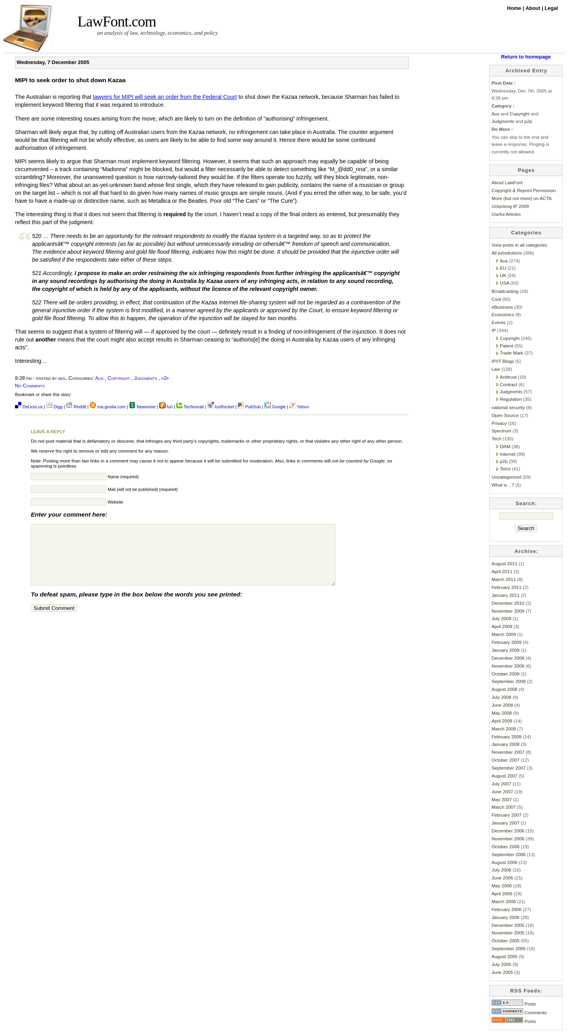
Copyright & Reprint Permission (524, 190)
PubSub (248, 406)
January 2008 (506, 744)
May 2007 (502, 799)
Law (496, 369)
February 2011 (507, 587)
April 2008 (502, 720)
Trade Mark (511, 352)
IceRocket (221, 406)
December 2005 (508, 925)
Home (515, 8)
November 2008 (508, 665)
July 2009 (501, 618)
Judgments (145, 378)
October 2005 (506, 940)
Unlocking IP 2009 (510, 206)
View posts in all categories (519, 244)
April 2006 (502, 893)
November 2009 (508, 610)
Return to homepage (526, 57)
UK (503, 275)
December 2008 (508, 657)
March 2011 (504, 579)
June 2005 (502, 972)
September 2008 (509, 681)
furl (166, 406)
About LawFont (507, 182)
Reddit (76, 406)
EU (503, 267)
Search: (526, 503)
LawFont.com (116, 21)
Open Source (505, 415)
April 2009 (502, 626)
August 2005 (504, 956)
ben (62, 378)
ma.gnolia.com (108, 406)
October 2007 (506, 759)
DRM (505, 446)
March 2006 (504, 901)
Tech (496, 438)
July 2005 (501, 964)
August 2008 (504, 689)
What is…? (503, 484)
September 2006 (509, 854)
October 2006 (506, 846)
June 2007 (502, 791)
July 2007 (501, 783)
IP (494, 330)
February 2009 (507, 642)
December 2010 (508, 603)
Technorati (190, 406)
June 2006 (502, 877)
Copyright (119, 378)
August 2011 (504, 563)
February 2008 (507, 736)
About (534, 8)
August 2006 (504, 862)
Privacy (499, 423)
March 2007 (504, 806)
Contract (508, 384)
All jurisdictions (507, 252)
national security (508, 407)
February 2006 (507, 909)
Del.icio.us (29, 406)
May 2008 (502, 712)
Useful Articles (506, 214)
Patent (506, 345)
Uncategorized (506, 476)
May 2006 (502, 885)
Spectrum (501, 430)
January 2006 (506, 917)
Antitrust (508, 376)
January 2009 (506, 650)
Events (499, 322)
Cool (496, 299)
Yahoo (299, 406)
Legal (551, 8)
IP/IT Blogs (503, 361)
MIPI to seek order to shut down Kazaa (70, 80)
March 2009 (504, 634)
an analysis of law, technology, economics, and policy (157, 33)
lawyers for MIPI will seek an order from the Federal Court (165, 97)
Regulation (511, 399)
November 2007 (508, 752)
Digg (54, 406)
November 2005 (508, 932)
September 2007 (509, 767)
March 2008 (504, 728)
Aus (99, 378)
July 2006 (501, 869)
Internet (508, 454)
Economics (503, 314)
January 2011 (506, 595)
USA (504, 282)
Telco (505, 468)
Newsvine (142, 406)
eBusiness (502, 306)
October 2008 (506, 673)
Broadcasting (505, 291)
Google (275, 406)
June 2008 (502, 705)
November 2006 (508, 838)
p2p (165, 378)
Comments (519, 1012)
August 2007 (504, 775)
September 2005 (509, 948)
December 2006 (508, 830)
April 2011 (502, 571)
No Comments (30, 386)
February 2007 (507, 814)
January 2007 (506, 822)
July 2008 (501, 697)
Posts (514, 1003)
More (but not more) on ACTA (522, 198)
